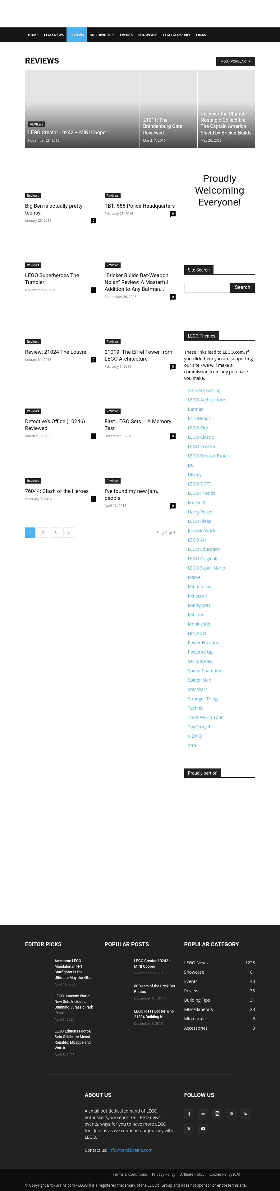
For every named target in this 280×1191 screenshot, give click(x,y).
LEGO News (54, 34)
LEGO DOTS (200, 484)
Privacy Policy (163, 1174)
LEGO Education (204, 549)
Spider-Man (199, 680)
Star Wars (198, 689)
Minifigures (199, 605)
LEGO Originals (203, 558)
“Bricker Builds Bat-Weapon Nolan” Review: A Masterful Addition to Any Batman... (136, 282)
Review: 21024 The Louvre (55, 352)
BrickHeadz (199, 418)
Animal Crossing (204, 390)
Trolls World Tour (205, 717)
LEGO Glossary (176, 34)
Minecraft (197, 596)
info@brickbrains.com (130, 1150)
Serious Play (200, 661)
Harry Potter (200, 512)
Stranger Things (204, 699)
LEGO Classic (201, 437)
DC (191, 465)
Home (33, 34)
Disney (195, 474)
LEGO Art (197, 540)
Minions (196, 614)
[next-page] (68, 532)
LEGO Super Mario (206, 568)
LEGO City (198, 428)
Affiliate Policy (192, 1174)
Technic (196, 708)
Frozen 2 (196, 502)
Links (201, 34)
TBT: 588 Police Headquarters (140, 206)
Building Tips (102, 34)
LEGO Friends (201, 493)
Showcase (147, 34)
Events (126, 34)
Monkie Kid (199, 624)
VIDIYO (195, 736)
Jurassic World (202, 530)
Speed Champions (206, 670)
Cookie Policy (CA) (224, 1174)
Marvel (195, 577)
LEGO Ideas (199, 521)
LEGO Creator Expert (209, 456)
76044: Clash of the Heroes (57, 491)
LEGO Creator (202, 446)
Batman (196, 409)
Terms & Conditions (130, 1174)
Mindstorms (200, 586)
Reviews (76, 34)
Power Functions (205, 642)
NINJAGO (197, 633)
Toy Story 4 (199, 727)
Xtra (192, 745)
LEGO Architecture (206, 400)
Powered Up (200, 652)
